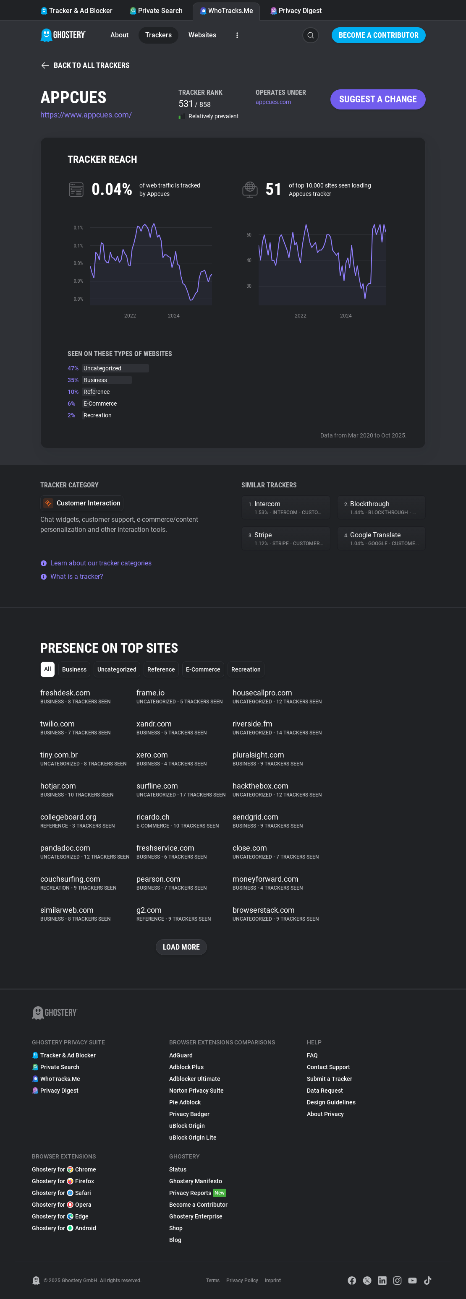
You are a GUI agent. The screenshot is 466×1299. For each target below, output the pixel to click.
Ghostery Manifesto (195, 1181)
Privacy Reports (197, 1193)
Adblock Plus (186, 1067)
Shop (176, 1228)
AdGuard (181, 1055)
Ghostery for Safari (61, 1193)
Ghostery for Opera (62, 1204)
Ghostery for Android (64, 1228)
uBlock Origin (187, 1125)
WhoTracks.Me (226, 11)
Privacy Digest (296, 11)
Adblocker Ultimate (194, 1078)
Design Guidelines (331, 1102)
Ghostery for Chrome (64, 1169)
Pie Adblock (185, 1102)
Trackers (158, 35)
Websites (202, 35)
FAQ (312, 1055)
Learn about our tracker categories (96, 563)
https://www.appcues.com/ (86, 114)
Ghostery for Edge (60, 1216)
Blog (175, 1240)
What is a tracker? (71, 577)
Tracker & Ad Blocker (76, 11)
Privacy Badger (189, 1114)
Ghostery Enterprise (196, 1216)
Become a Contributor (379, 35)
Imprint (273, 1280)
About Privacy (325, 1114)
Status (177, 1169)
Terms (213, 1280)
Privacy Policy (242, 1280)
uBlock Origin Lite (193, 1137)
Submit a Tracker (329, 1078)
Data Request (325, 1090)
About (119, 35)
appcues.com (273, 102)
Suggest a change (378, 99)
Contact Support (328, 1067)
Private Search (156, 11)
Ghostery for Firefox (63, 1181)
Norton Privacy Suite (196, 1090)
